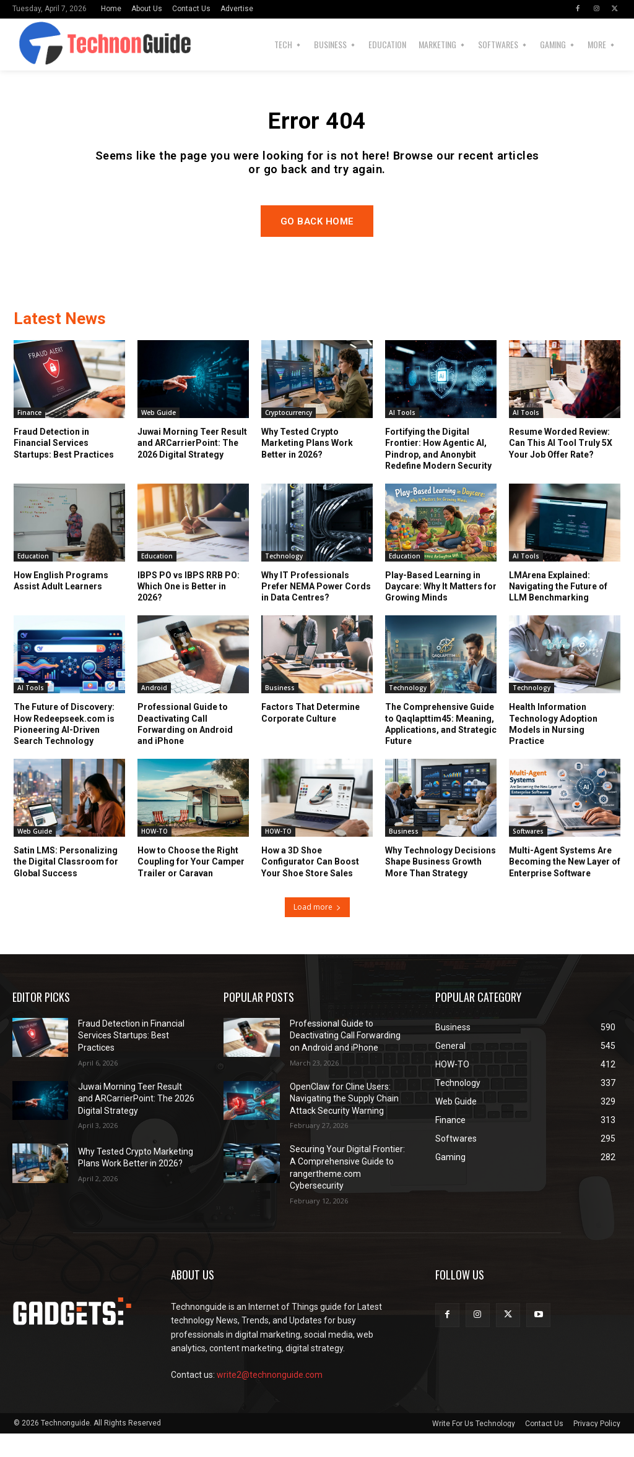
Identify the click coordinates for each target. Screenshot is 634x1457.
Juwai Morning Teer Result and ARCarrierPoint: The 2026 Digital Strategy (192, 467)
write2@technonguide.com (270, 1399)
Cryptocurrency (288, 436)
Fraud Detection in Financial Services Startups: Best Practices (64, 467)
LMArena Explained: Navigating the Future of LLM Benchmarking (558, 610)
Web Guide (158, 436)
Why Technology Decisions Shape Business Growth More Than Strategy (440, 886)
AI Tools (402, 436)
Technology (284, 580)
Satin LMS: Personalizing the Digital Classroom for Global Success (66, 886)
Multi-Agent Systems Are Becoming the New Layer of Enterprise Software (564, 886)
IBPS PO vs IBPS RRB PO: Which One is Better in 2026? (188, 610)
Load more (317, 930)
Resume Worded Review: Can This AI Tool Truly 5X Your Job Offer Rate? (560, 467)
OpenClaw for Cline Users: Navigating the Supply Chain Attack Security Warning (344, 1122)
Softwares (528, 855)
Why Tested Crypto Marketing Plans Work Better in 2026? (307, 467)
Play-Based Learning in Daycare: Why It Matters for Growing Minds (441, 610)
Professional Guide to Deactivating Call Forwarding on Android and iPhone (345, 1059)
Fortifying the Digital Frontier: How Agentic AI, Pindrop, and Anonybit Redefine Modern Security (438, 473)
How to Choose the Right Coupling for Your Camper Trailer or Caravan (191, 886)
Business (280, 711)
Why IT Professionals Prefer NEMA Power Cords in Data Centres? (316, 610)
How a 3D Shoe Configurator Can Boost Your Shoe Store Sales (310, 886)
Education (33, 580)
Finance (29, 436)
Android (154, 711)
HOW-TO (154, 855)
